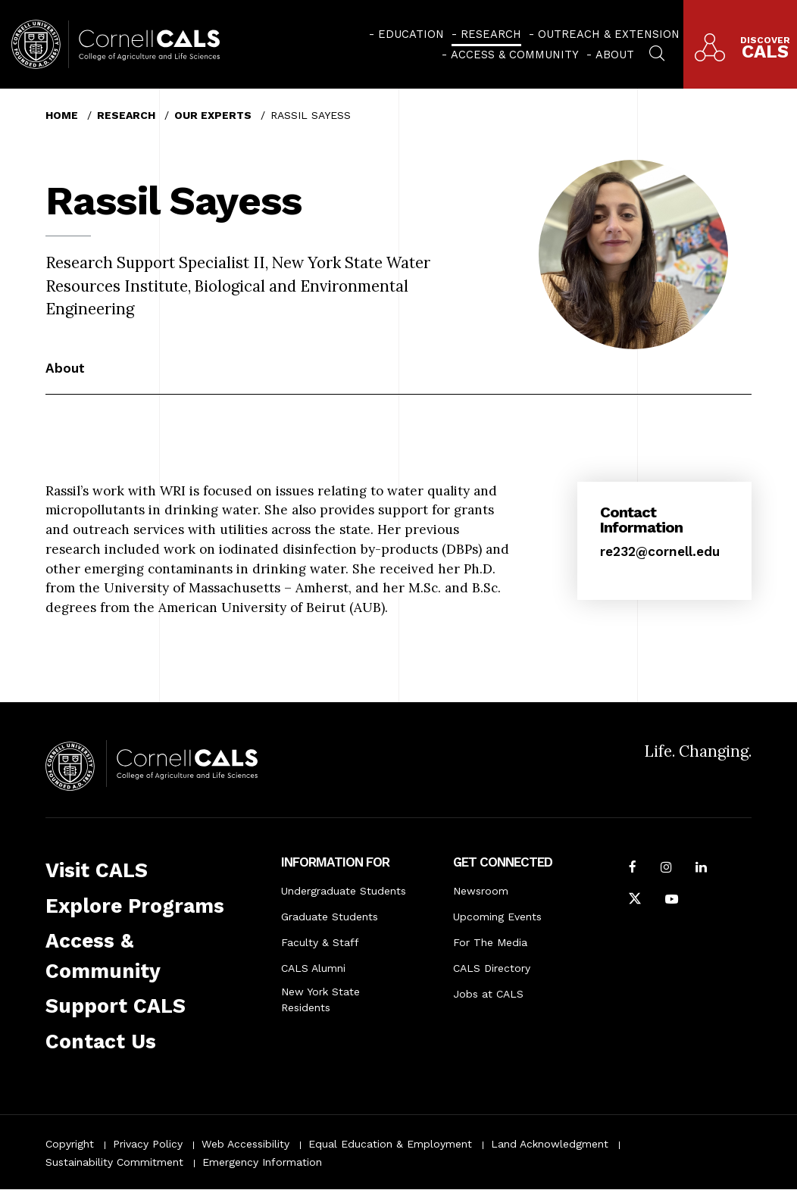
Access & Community (515, 54)
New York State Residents (320, 999)
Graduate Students (329, 916)
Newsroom (480, 891)
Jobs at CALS (488, 994)
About (614, 54)
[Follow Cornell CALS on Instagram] (666, 869)
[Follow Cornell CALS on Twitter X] (635, 900)
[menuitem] (406, 34)
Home (61, 115)
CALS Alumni (313, 968)
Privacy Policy (148, 1144)
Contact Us (100, 1041)
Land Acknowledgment (549, 1144)
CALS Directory (491, 968)
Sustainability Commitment (114, 1162)
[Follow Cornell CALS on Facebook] (632, 869)
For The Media (490, 942)
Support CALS (115, 1006)
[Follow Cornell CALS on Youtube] (671, 900)
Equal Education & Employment (390, 1144)
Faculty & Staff (320, 942)
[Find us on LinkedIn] (701, 869)
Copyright (69, 1144)
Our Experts (213, 115)
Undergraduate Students (343, 891)
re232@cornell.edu (660, 551)
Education (411, 34)
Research (491, 34)
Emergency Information (262, 1162)
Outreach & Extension (609, 34)
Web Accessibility (245, 1144)
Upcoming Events (497, 916)
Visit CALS (96, 870)
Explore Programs (134, 906)
